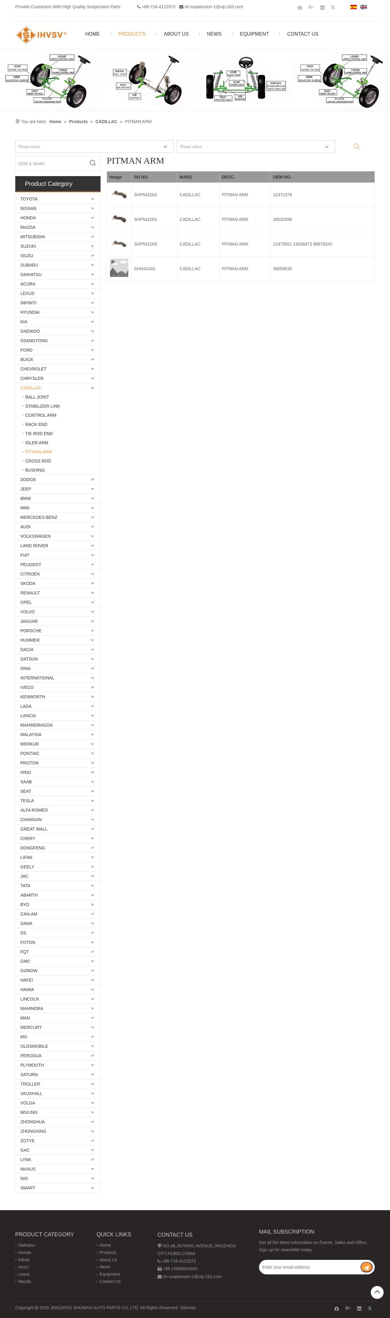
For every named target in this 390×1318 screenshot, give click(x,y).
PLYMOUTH (32, 1065)
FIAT (24, 555)
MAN (25, 1017)
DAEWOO (30, 331)
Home (105, 1245)
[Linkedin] (322, 7)
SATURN (29, 1074)
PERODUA (30, 1055)
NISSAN (28, 208)
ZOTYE (27, 1140)
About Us (108, 1259)
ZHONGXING (33, 1131)
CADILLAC (30, 387)
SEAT (25, 791)
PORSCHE (30, 630)
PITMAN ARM (38, 451)
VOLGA (27, 1102)
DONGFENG (32, 847)
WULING (28, 1112)
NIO (24, 1178)
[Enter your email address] (309, 1267)
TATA (25, 885)
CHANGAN (31, 819)
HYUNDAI (30, 312)
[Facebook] (300, 7)
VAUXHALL (31, 1093)
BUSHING (35, 470)
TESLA (27, 800)
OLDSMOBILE (34, 1046)
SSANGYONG (34, 340)
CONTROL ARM (40, 415)
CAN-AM (28, 914)
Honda (24, 1252)
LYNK (25, 1159)
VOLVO (27, 611)
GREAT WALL (33, 829)
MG (23, 1036)
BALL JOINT (37, 397)
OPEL (26, 602)
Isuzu (23, 1266)
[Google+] (311, 7)
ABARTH (29, 895)
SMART (27, 1187)
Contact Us (110, 1281)
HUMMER (30, 640)
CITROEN (30, 574)
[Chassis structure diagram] (195, 80)
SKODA (27, 583)
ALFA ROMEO (34, 810)
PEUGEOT (30, 564)
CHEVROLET (33, 369)
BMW (25, 498)
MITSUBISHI (32, 236)
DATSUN (29, 659)
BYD (24, 904)
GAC (25, 1150)
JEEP (25, 489)
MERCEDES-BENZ (38, 517)
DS (23, 932)
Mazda (24, 1281)
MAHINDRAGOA (36, 725)
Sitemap (188, 1307)
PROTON (29, 762)
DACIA (27, 649)
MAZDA (27, 227)
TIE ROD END (39, 433)
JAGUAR (29, 621)
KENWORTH (32, 696)
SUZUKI (28, 246)
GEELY (27, 866)
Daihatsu (26, 1245)
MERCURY (31, 1027)
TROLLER (30, 1084)
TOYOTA (28, 199)
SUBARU (29, 265)
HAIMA (27, 989)
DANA (26, 923)
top (377, 1292)
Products (108, 1252)
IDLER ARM (36, 442)
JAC (24, 876)
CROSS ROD (38, 461)
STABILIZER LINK (42, 406)
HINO (25, 772)
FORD (26, 350)
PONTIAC (29, 753)
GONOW (28, 970)
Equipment (110, 1274)
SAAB (26, 781)
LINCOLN (29, 999)
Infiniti (24, 1259)
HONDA (28, 217)
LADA (26, 706)
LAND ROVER (34, 545)
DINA (25, 668)
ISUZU (26, 255)
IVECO (27, 687)
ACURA (27, 284)
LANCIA (28, 715)
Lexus (24, 1274)
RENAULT (30, 592)
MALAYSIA (30, 734)
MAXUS (28, 1169)
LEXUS (27, 293)
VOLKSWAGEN (35, 536)
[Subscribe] (366, 1267)
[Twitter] (334, 7)
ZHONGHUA (32, 1121)
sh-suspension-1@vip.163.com (214, 6)
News (105, 1266)
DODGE (28, 479)
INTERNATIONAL (37, 677)
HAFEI (26, 980)
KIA (23, 321)
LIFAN (26, 857)
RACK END (36, 424)
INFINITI (28, 302)
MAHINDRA (31, 1008)
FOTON (27, 942)
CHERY (27, 838)
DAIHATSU (31, 274)
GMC (25, 961)
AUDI (25, 526)
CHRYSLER (32, 378)
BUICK (27, 359)
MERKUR (29, 744)
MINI (25, 507)
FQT (24, 951)
